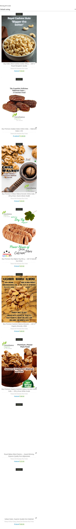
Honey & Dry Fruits (10, 518)
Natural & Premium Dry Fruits (19, 68)
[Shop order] (38, 9)
